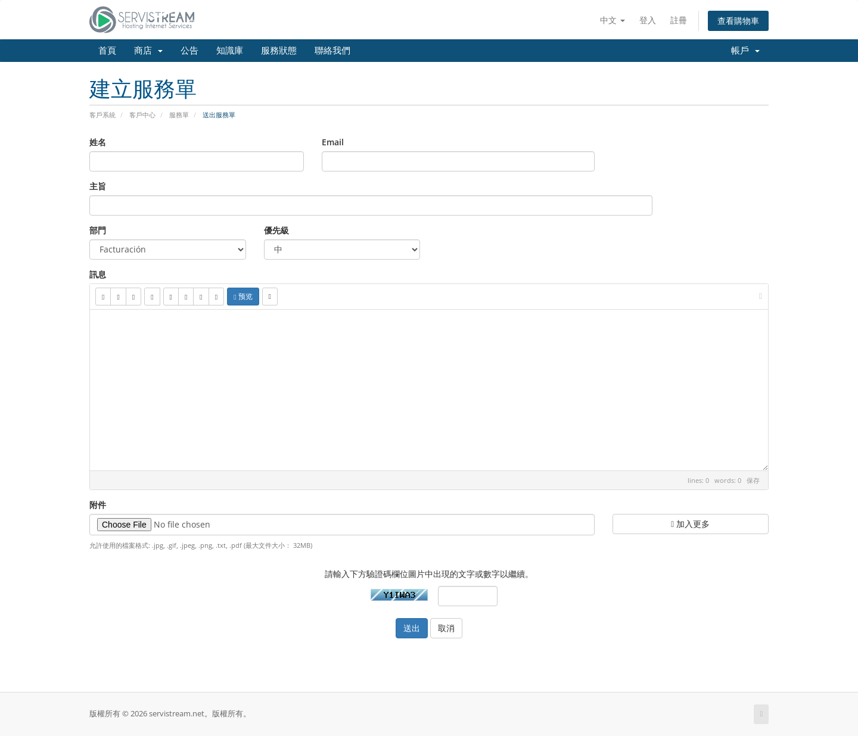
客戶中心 (142, 114)
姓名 (97, 142)
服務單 (179, 114)
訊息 (97, 274)
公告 (189, 50)
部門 (97, 230)
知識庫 (229, 50)
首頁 (107, 50)
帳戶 (745, 50)
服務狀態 (279, 50)
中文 (612, 20)
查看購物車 (738, 20)
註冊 (678, 20)
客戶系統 (102, 114)
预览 (243, 296)
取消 (446, 628)
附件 (97, 504)
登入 (647, 20)
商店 (148, 50)
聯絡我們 (332, 50)
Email (333, 142)
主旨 (97, 186)
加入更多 (690, 523)
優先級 (276, 230)
